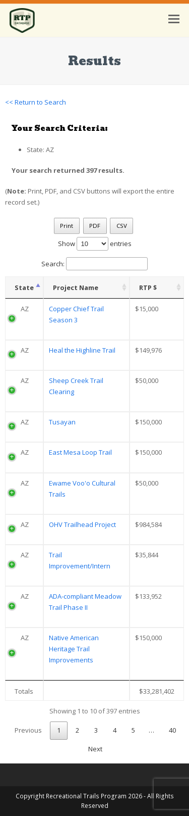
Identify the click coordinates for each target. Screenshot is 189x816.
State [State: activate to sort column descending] (24, 287)
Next (95, 748)
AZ (25, 308)
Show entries (95, 243)
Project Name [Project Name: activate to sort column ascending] (75, 287)
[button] (173, 18)
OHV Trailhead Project (82, 524)
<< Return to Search (35, 102)
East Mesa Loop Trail (80, 452)
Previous (28, 730)
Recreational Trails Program (86, 796)
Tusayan (62, 421)
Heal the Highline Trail (82, 350)
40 (172, 730)
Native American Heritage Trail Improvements (74, 648)
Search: (94, 263)
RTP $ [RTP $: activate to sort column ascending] (148, 287)
